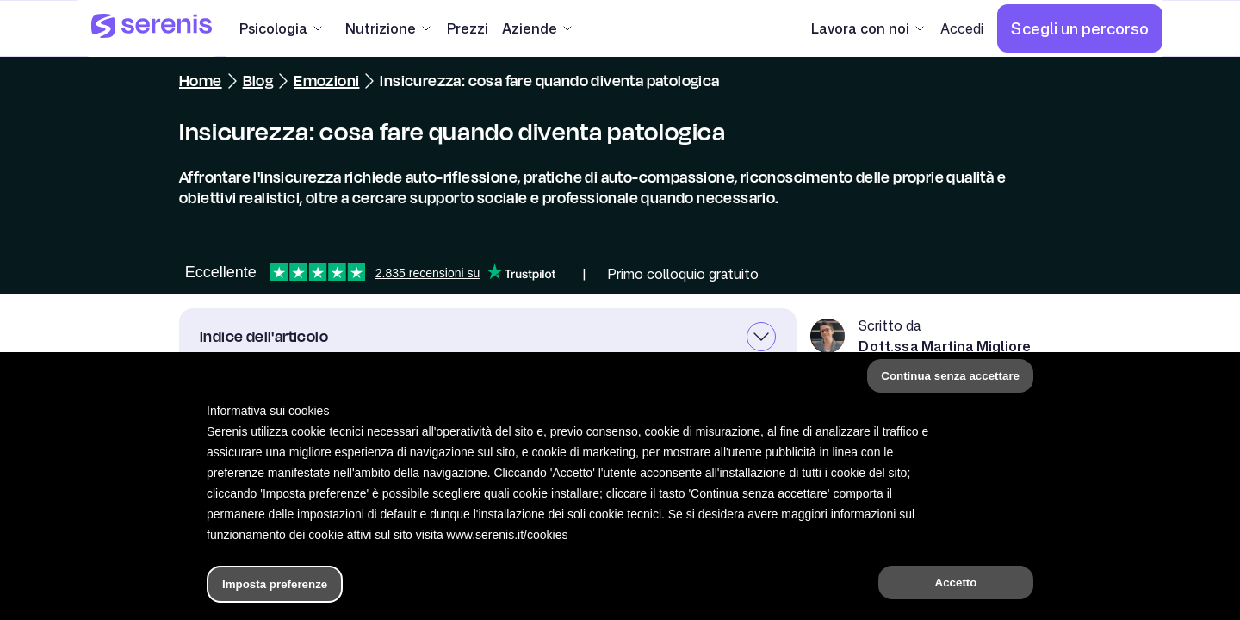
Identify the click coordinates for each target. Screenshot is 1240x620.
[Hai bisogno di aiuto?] (620, 592)
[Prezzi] (467, 28)
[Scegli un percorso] (1079, 28)
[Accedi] (961, 28)
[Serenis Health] (151, 28)
